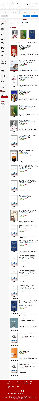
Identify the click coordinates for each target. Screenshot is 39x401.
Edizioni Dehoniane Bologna (3, 62)
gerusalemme (2, 33)
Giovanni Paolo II (3, 76)
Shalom (2, 64)
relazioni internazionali (4, 47)
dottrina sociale (3, 46)
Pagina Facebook (21, 391)
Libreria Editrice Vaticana (4, 59)
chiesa (2, 24)
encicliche (2, 35)
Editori (18, 386)
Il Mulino (2, 56)
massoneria (2, 29)
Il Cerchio (2, 60)
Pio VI (1, 82)
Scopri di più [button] (4, 15)
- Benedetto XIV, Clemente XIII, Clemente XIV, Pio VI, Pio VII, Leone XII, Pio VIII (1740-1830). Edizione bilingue (28, 302)
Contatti (8, 389)
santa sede (2, 28)
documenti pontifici (3, 43)
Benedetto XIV (3, 87)
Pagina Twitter (23, 391)
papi (1, 34)
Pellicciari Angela (3, 75)
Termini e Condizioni (10, 384)
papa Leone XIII (3, 48)
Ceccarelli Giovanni (3, 72)
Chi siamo (8, 383)
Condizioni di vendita (10, 386)
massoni (2, 42)
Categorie (18, 383)
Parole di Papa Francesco (27, 383)
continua (25, 55)
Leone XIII (2, 81)
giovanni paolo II (3, 30)
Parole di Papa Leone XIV (27, 381)
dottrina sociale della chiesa (3, 39)
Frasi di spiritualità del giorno (27, 384)
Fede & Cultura (3, 55)
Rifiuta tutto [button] (27, 15)
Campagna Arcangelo (4, 77)
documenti (2, 41)
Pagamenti (12, 387)
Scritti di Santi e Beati (4, 95)
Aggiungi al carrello (24, 51)
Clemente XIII (2, 80)
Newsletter (3, 101)
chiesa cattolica (3, 38)
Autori (1, 98)
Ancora (2, 67)
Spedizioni (8, 387)
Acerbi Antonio (3, 71)
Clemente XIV (3, 86)
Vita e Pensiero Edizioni (4, 54)
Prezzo (20, 48)
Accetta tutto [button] (34, 15)
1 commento (26, 153)
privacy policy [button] (3, 3)
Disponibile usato (21, 214)
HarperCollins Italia (3, 63)
